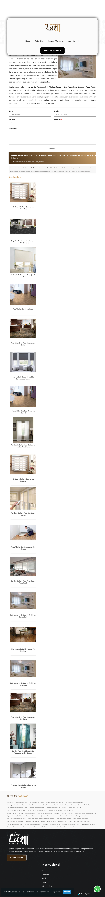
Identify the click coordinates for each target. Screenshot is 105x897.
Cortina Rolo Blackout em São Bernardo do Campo (23, 378)
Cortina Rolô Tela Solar (75, 808)
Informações (47, 886)
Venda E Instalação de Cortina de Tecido (62, 827)
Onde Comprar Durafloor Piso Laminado (61, 810)
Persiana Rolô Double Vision (15, 821)
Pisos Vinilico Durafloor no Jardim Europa (23, 548)
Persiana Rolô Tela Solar (48, 821)
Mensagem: (13, 128)
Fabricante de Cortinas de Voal (37, 810)
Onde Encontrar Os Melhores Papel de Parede (21, 813)
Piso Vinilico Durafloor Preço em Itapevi (23, 412)
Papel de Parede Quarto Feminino (85, 813)
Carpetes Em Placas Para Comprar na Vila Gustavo (23, 242)
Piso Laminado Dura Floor (82, 821)
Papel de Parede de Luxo (44, 813)
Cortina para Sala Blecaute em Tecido (47, 805)
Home (27, 41)
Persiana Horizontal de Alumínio (16, 819)
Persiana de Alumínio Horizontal (57, 816)
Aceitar (67, 892)
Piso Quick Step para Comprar (51, 824)
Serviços (45, 878)
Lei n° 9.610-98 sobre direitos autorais (79, 171)
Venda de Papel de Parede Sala (16, 827)
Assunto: (58, 119)
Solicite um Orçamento (52, 50)
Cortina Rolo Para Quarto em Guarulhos (23, 208)
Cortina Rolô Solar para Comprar (56, 808)
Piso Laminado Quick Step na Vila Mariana (23, 650)
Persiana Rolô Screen (32, 821)
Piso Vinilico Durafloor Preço (23, 309)
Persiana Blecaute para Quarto (35, 816)
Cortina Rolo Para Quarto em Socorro (23, 480)
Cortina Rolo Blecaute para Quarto (17, 808)
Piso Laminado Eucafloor (14, 824)
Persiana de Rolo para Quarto (78, 816)
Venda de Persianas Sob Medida (38, 827)
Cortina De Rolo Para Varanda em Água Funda (23, 582)
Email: (57, 111)
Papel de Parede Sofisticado (15, 816)
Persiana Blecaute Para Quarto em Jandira (23, 786)
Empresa (45, 874)
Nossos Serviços (16, 857)
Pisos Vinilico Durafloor (88, 824)
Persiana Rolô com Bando (80, 819)
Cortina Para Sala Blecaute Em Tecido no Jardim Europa (23, 752)
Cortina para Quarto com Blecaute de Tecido (20, 805)
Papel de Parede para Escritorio (63, 813)
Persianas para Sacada (65, 821)
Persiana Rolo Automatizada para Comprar (41, 819)
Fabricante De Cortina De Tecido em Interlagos (23, 684)
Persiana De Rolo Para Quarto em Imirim (23, 514)
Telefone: (12, 119)
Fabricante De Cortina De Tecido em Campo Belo (23, 616)
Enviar (52, 148)
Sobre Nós (39, 41)
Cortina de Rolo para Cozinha (54, 802)
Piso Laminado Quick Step (32, 824)
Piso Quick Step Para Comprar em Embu (23, 344)
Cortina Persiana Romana (68, 805)
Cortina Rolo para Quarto (36, 808)
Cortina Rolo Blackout (84, 805)
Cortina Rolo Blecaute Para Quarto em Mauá (23, 276)
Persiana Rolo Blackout (63, 819)
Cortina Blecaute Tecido (36, 802)
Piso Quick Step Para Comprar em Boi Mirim (23, 718)
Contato (71, 41)
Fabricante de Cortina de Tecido (16, 810)
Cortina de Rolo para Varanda (74, 802)
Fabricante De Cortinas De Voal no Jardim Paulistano (23, 446)
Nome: (11, 111)
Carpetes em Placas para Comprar (17, 802)
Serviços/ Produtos (56, 41)
